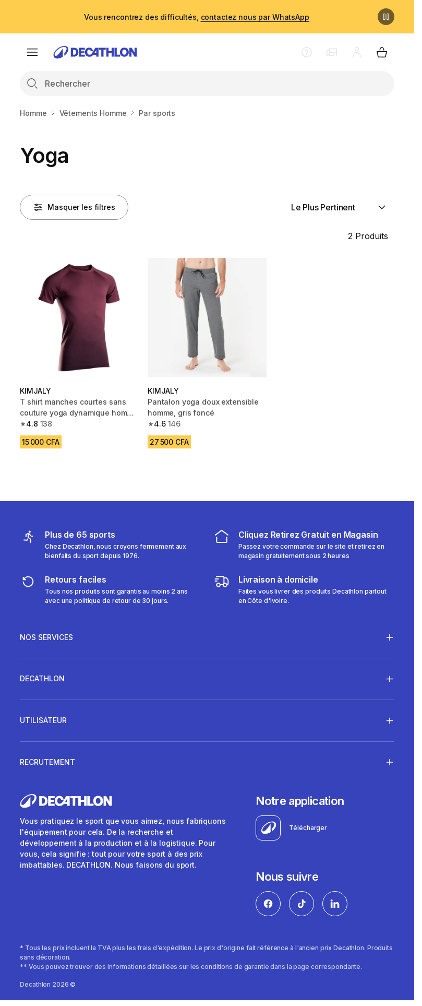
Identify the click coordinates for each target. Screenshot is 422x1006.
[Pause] (386, 16)
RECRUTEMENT (47, 762)
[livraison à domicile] (303, 589)
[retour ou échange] (110, 589)
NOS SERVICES (46, 637)
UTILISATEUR (43, 720)
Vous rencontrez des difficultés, (196, 17)
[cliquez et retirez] (303, 544)
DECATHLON (42, 678)
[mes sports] (110, 544)
